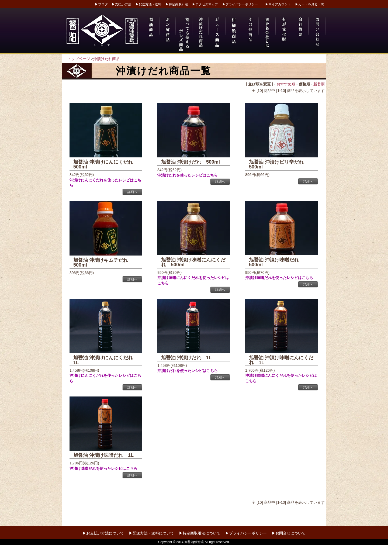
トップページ (78, 59)
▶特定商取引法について (199, 533)
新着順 (319, 84)
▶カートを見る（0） (310, 4)
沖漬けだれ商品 (106, 59)
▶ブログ (101, 4)
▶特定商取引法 (176, 4)
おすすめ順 (285, 84)
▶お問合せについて (289, 533)
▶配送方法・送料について (151, 533)
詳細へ (132, 192)
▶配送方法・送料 (148, 4)
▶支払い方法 (121, 4)
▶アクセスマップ (205, 4)
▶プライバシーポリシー (240, 4)
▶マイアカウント (278, 4)
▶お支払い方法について (103, 533)
